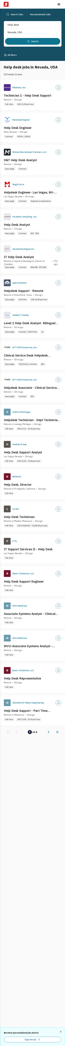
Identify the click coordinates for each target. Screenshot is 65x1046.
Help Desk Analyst (17, 225)
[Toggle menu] (58, 4)
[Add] (58, 87)
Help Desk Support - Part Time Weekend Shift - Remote (25, 711)
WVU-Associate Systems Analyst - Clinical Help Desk (28, 646)
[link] (8, 732)
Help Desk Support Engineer (24, 581)
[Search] (32, 41)
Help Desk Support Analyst (23, 452)
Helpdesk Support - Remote (23, 291)
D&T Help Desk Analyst (20, 160)
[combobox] (30, 24)
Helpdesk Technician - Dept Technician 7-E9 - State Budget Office (31, 420)
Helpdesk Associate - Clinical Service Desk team (30, 388)
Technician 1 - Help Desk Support (27, 95)
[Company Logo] (7, 87)
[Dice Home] (6, 4)
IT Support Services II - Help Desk (28, 549)
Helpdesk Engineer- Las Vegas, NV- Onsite (29, 192)
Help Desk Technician (19, 517)
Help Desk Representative (22, 678)
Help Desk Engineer (18, 128)
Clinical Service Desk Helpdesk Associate (26, 355)
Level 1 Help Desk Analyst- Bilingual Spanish (29, 323)
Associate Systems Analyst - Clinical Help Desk (29, 614)
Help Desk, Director (18, 484)
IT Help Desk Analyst (19, 257)
